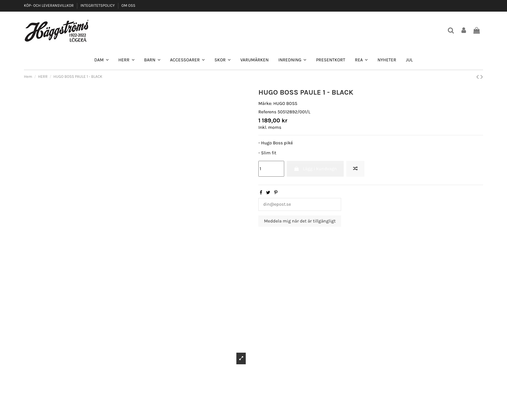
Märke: (265, 103)
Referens (267, 112)
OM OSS (128, 5)
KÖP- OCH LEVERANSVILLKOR (49, 5)
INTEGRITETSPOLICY (98, 5)
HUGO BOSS (285, 103)
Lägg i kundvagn (315, 168)
